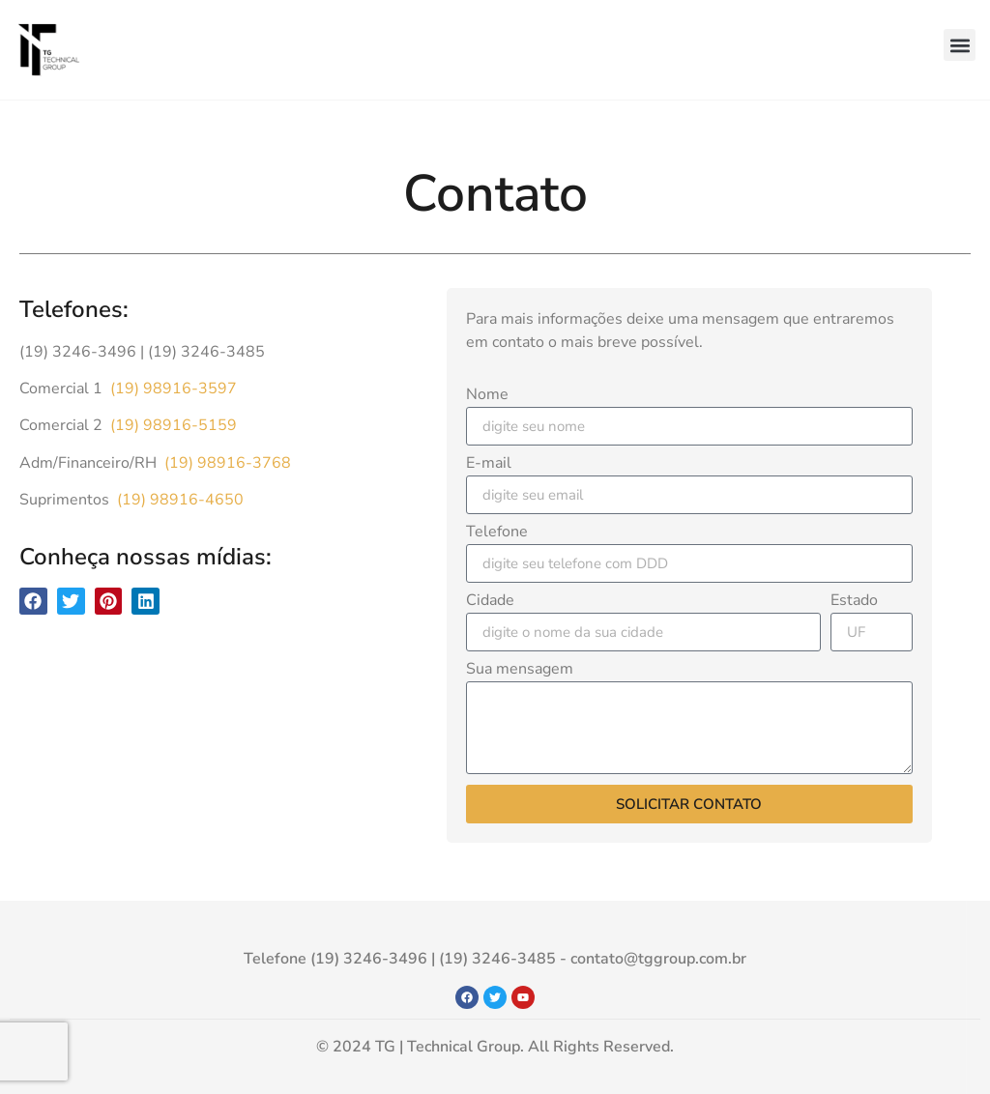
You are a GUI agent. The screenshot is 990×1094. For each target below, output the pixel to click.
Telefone (497, 533)
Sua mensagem (519, 670)
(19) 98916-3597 (171, 388)
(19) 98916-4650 (178, 499)
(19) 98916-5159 (171, 425)
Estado (854, 601)
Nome (487, 396)
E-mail (488, 464)
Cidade (490, 601)
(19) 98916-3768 (225, 463)
